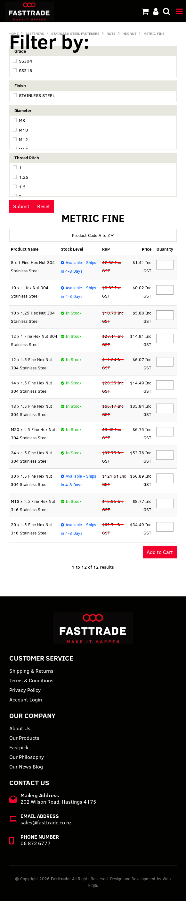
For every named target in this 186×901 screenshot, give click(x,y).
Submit (21, 206)
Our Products (24, 738)
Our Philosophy (26, 757)
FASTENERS (35, 33)
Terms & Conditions (31, 680)
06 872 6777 (35, 843)
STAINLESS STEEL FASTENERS (75, 33)
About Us (19, 728)
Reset (43, 206)
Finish (20, 85)
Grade (20, 51)
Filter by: (49, 41)
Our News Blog (26, 766)
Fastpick (18, 747)
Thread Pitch (26, 158)
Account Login (25, 699)
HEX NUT (129, 33)
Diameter (22, 110)
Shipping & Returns (31, 671)
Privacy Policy (25, 690)
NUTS (111, 33)
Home (14, 33)
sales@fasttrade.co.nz (45, 822)
